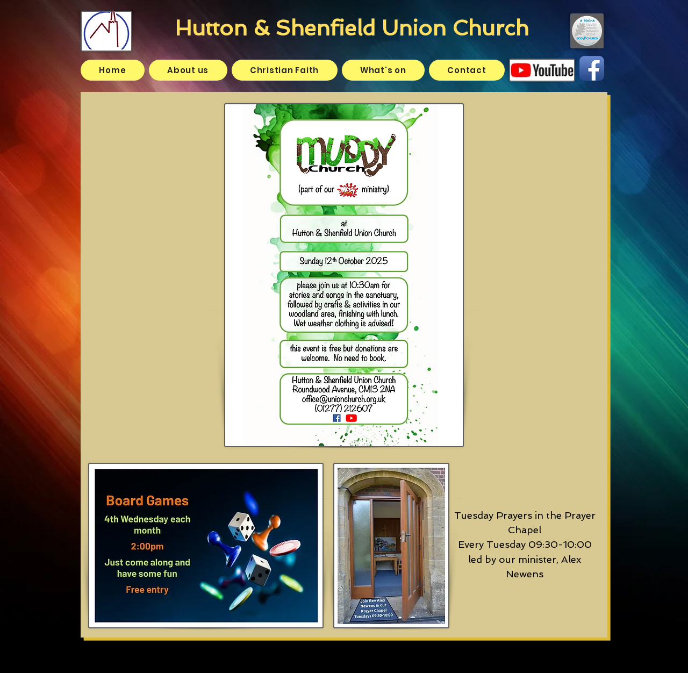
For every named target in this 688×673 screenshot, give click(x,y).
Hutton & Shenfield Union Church (352, 28)
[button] (188, 70)
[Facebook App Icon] (591, 68)
